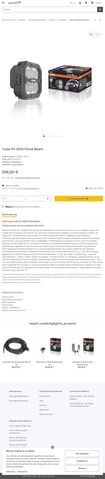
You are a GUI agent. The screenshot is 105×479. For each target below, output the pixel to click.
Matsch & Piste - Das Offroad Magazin (82, 397)
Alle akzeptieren (82, 454)
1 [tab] (43, 136)
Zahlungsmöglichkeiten (19, 396)
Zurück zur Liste (10, 20)
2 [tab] (46, 136)
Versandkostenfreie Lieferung (27, 178)
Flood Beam (16, 162)
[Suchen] (100, 9)
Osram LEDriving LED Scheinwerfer (18, 431)
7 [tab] (59, 136)
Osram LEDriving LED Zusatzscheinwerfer (18, 438)
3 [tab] (49, 136)
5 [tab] (54, 136)
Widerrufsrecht (45, 414)
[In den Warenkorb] (4, 28)
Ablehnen (82, 468)
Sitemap (42, 405)
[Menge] (26, 198)
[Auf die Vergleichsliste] (91, 34)
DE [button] (71, 2)
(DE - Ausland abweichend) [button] (29, 188)
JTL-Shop (92, 476)
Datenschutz (22, 471)
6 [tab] (56, 136)
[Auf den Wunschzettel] (97, 34)
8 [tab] (61, 136)
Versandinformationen (18, 401)
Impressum (10, 471)
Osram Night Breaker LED (20, 426)
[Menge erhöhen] (47, 198)
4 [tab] (51, 136)
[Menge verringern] (5, 198)
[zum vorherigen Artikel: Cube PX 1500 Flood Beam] (95, 20)
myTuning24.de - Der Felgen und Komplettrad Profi (82, 404)
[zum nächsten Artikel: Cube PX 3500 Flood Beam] (100, 20)
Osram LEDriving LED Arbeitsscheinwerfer (18, 446)
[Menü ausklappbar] (3, 1)
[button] (80, 2)
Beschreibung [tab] (9, 214)
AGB (41, 401)
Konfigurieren (82, 461)
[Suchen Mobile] (49, 9)
